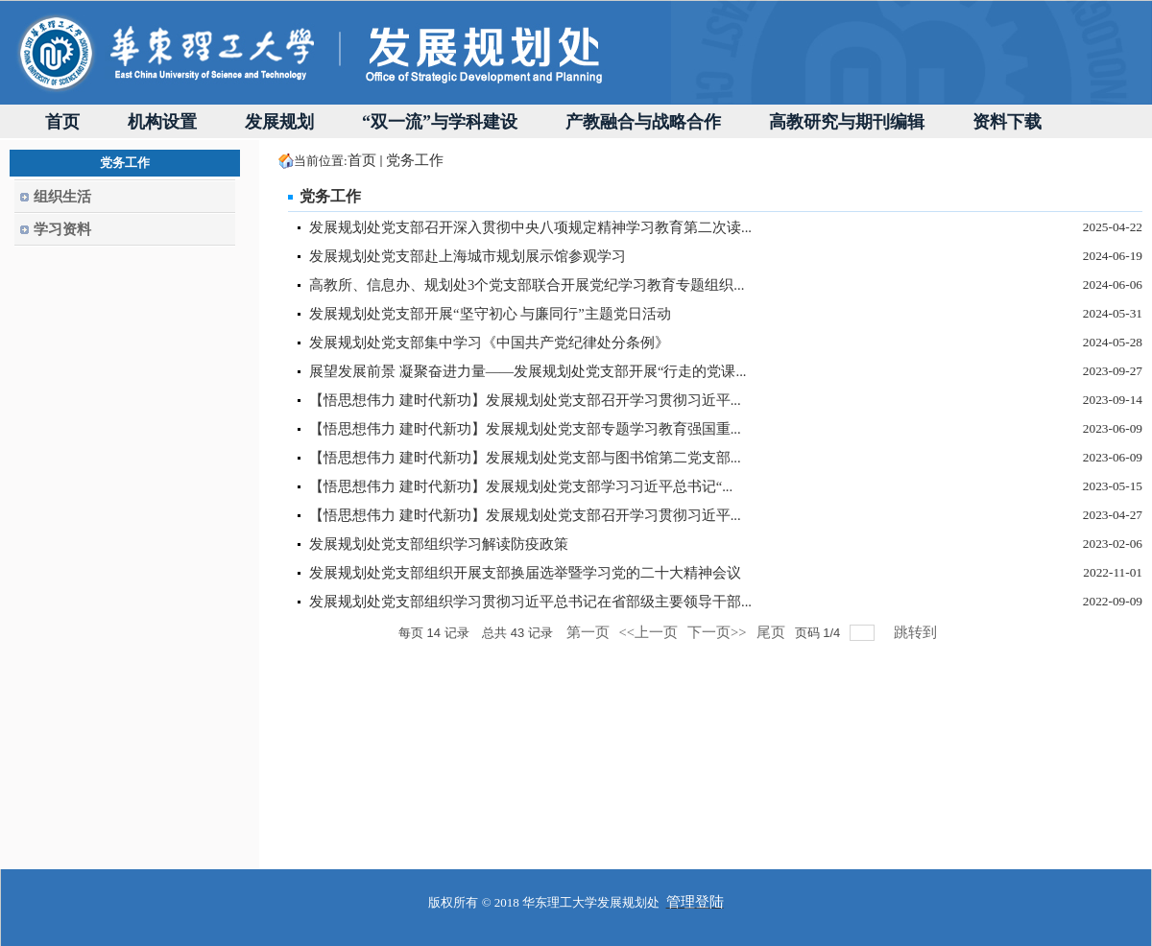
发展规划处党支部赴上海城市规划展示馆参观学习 (467, 256)
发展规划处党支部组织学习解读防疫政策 (438, 544)
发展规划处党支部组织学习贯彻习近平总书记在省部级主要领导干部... (530, 601)
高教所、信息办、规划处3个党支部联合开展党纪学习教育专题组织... (526, 285)
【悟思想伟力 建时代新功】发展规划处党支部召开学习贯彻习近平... (525, 400)
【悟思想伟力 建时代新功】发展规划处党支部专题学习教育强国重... (525, 429)
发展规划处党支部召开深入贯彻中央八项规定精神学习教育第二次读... (530, 227)
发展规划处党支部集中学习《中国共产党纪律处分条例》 (489, 342)
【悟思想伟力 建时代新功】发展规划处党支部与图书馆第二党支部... (525, 457)
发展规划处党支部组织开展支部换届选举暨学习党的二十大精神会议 (525, 572)
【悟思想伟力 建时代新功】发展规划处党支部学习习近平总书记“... (520, 486)
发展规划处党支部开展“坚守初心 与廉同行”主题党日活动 (490, 313)
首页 (362, 160)
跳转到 (917, 632)
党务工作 (415, 160)
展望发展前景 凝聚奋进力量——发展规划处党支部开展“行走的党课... (527, 371)
